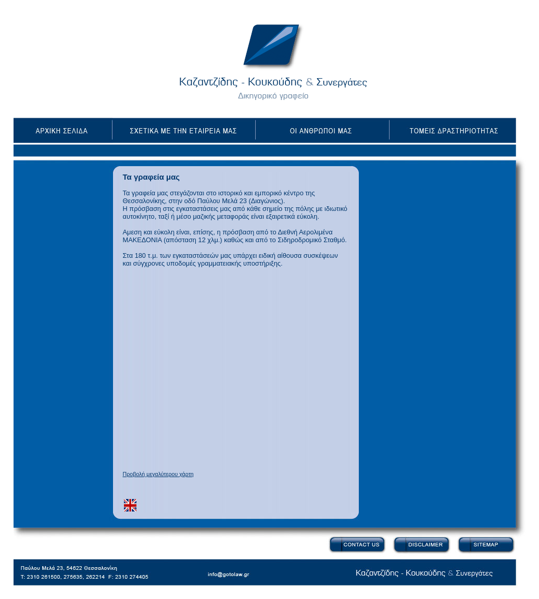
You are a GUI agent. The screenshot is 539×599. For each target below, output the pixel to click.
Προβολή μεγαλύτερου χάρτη (158, 474)
